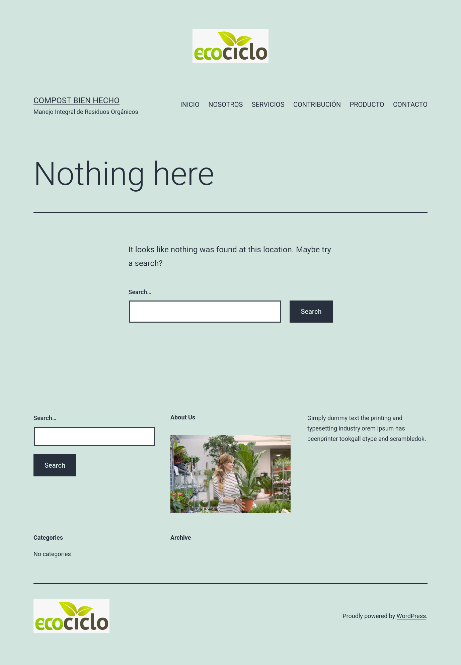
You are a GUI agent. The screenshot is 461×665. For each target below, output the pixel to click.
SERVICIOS (268, 105)
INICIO (189, 105)
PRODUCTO (367, 105)
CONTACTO (410, 105)
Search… (140, 291)
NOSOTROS (225, 105)
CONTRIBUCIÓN (317, 105)
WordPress (411, 615)
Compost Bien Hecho (76, 100)
